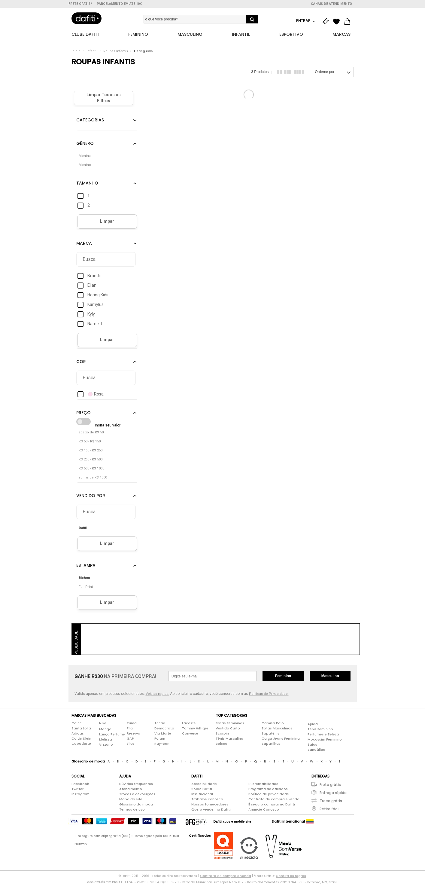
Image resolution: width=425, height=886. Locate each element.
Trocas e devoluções (137, 795)
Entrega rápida (333, 793)
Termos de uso (132, 810)
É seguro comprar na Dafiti (271, 805)
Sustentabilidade (263, 785)
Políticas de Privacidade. (269, 695)
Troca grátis (331, 802)
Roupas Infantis (115, 52)
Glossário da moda (136, 805)
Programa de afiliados (268, 790)
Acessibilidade (204, 785)
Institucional (202, 795)
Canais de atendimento (331, 4)
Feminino (283, 677)
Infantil (92, 52)
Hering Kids (143, 52)
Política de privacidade (268, 795)
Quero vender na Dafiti (211, 810)
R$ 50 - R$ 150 (90, 443)
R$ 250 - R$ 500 (90, 461)
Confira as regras (291, 877)
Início (75, 52)
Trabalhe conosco (207, 800)
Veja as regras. (157, 695)
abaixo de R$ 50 (91, 433)
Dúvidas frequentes (136, 785)
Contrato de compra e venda (273, 800)
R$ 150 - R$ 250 (90, 452)
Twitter (77, 790)
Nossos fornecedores (209, 805)
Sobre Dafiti (201, 790)
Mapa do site (130, 800)
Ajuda (313, 725)
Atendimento (130, 790)
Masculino (330, 677)
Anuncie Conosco (263, 810)
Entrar (303, 20)
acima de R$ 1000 (93, 479)
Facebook (80, 785)
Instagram (80, 795)
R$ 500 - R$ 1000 (91, 470)
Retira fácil (329, 810)
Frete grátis (330, 785)
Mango (105, 730)
